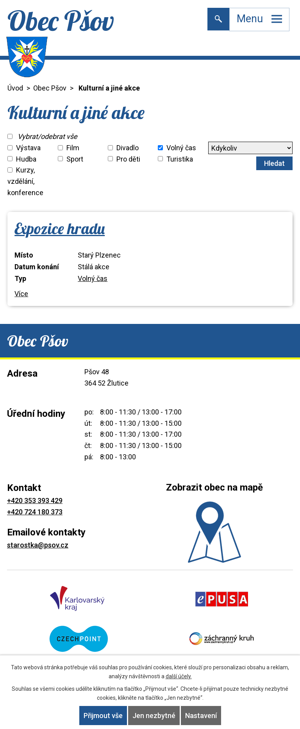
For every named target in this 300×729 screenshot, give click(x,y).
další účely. (179, 676)
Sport (74, 159)
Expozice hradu (59, 228)
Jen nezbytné (153, 715)
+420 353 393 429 (34, 500)
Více (21, 294)
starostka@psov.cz (37, 545)
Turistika (179, 159)
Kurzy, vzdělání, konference (25, 181)
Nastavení (201, 715)
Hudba (26, 159)
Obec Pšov (49, 88)
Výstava (28, 148)
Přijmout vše (103, 715)
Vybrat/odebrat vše (47, 136)
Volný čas (181, 148)
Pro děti (128, 159)
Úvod (15, 88)
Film (72, 148)
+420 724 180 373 (34, 512)
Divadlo (127, 148)
